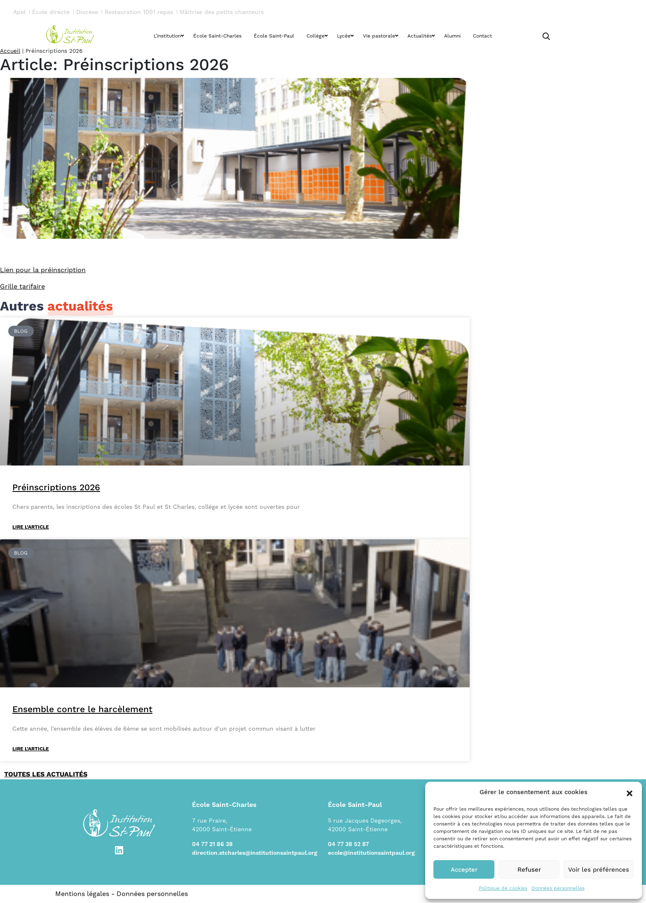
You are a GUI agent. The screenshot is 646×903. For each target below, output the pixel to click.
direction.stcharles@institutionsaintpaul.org (254, 853)
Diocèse (87, 12)
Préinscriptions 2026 (56, 487)
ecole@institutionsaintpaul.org (371, 853)
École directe (51, 12)
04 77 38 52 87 (348, 844)
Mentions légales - (86, 894)
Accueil (10, 50)
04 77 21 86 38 (212, 844)
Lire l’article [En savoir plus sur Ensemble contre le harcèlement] (30, 749)
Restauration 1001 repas (139, 12)
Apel (19, 12)
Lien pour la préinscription (43, 270)
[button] (629, 792)
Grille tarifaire (22, 286)
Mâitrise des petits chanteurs (222, 12)
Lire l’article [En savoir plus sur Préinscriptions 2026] (30, 527)
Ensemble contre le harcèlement (82, 709)
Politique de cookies (503, 888)
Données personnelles (558, 888)
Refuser (529, 869)
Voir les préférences (598, 869)
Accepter (464, 869)
